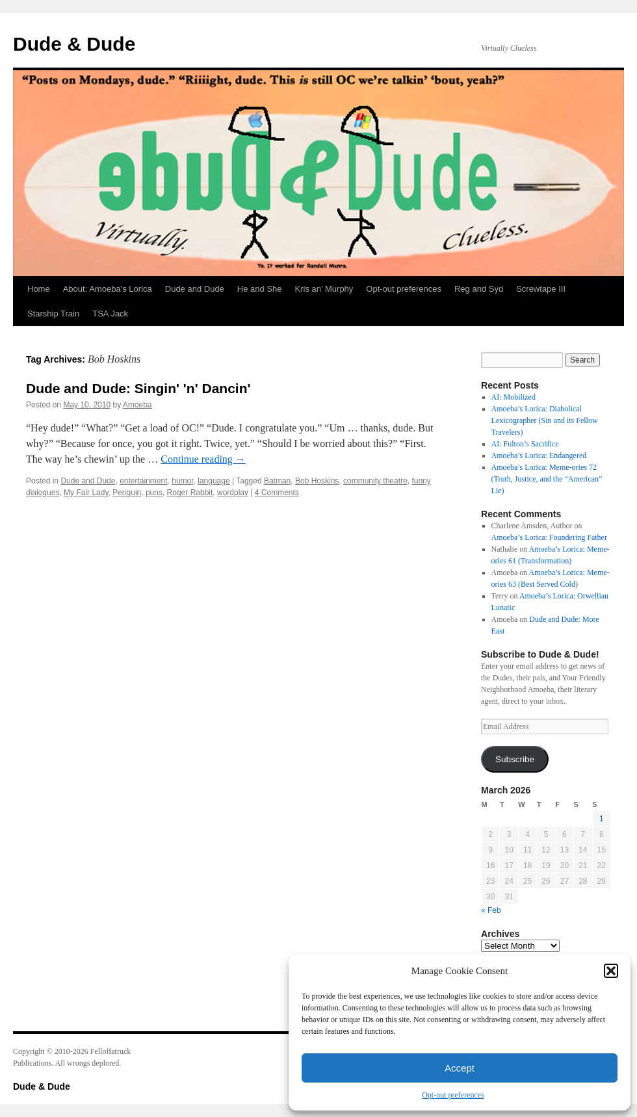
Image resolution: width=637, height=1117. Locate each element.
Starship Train (53, 313)
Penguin (126, 492)
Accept (459, 1067)
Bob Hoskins (317, 480)
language (213, 480)
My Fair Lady (86, 492)
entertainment (143, 480)
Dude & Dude (74, 44)
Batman (277, 480)
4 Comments (277, 492)
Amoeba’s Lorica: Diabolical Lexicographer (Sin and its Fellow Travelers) (544, 420)
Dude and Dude (194, 289)
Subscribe (514, 759)
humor (182, 480)
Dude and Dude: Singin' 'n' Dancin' (138, 388)
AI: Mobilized (513, 397)
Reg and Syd (478, 289)
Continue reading (203, 459)
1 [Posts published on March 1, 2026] (601, 818)
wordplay (232, 492)
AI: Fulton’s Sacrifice (525, 443)
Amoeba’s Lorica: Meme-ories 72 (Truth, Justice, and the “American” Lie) (547, 479)
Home (38, 289)
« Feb (491, 910)
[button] (611, 970)
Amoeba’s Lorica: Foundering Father (549, 537)
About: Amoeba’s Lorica (107, 289)
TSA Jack (110, 313)
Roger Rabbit (190, 492)
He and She (259, 289)
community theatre (375, 480)
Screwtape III (541, 289)
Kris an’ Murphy (324, 289)
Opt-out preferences (453, 1094)
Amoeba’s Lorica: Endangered (539, 455)
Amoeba (137, 404)
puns (154, 492)
